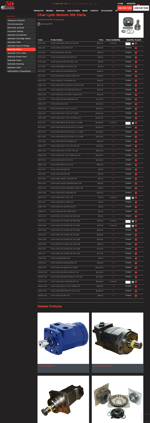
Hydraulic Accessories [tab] (17, 35)
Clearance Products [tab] (16, 20)
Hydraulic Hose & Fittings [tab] (18, 46)
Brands (49, 11)
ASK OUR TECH (124, 8)
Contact (94, 11)
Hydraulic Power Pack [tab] (17, 57)
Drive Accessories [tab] (15, 24)
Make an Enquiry (136, 43)
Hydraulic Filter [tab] (14, 42)
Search (116, 10)
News (85, 11)
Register (131, 4)
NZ (91, 4)
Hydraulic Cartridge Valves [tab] (19, 39)
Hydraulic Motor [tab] (14, 49)
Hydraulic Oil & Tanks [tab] (17, 53)
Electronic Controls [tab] (16, 28)
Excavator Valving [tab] (15, 31)
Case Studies (73, 11)
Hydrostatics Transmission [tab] (19, 71)
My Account (106, 11)
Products (38, 11)
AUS (95, 4)
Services (60, 11)
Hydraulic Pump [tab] (14, 60)
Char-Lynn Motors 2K (102, 366)
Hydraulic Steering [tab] (16, 64)
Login (120, 4)
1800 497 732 (61, 4)
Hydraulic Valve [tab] (14, 67)
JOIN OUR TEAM (141, 8)
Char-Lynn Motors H (47, 366)
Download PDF (46, 24)
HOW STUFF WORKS (80, 4)
